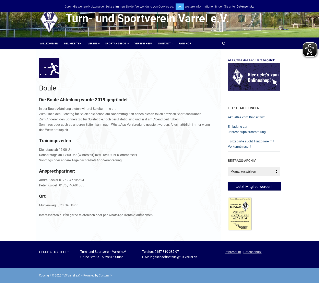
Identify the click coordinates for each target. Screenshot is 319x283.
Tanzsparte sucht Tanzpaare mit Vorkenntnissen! (251, 144)
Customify (105, 275)
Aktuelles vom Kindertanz (246, 117)
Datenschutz (252, 252)
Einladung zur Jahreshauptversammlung (247, 129)
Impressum (233, 252)
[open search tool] (224, 43)
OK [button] (179, 6)
